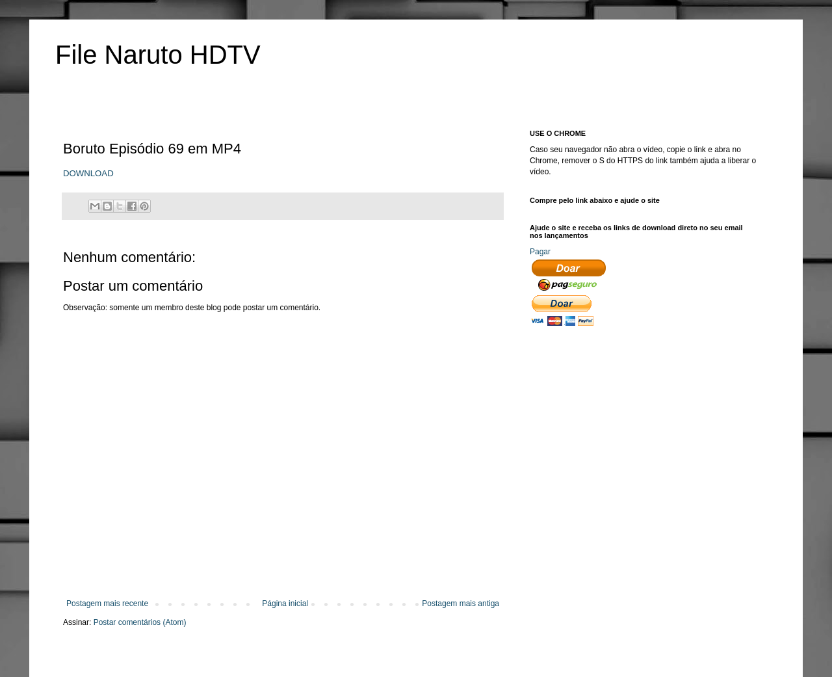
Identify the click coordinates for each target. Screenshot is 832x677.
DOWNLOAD (88, 173)
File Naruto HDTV (158, 54)
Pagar (540, 251)
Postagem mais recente (107, 603)
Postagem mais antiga (460, 603)
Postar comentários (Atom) (140, 622)
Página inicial (285, 603)
